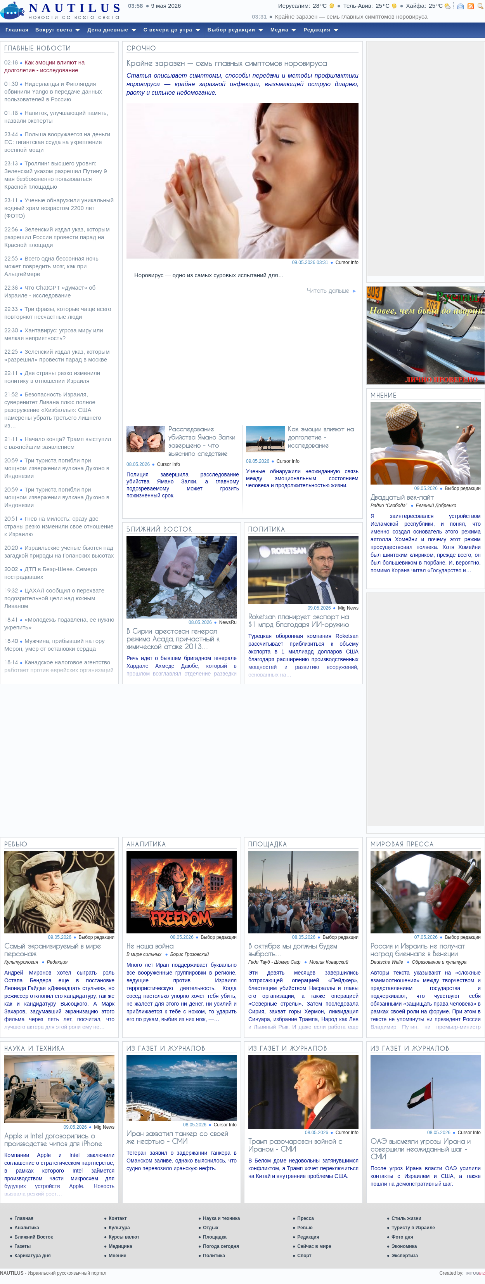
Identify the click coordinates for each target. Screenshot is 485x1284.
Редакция (308, 1237)
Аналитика (26, 1227)
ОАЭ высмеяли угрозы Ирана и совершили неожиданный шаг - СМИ (421, 1149)
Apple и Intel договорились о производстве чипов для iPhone (53, 1139)
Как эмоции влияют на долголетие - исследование (321, 437)
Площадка (215, 1237)
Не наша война (149, 946)
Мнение (117, 1255)
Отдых (210, 1227)
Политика (214, 1255)
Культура (119, 1227)
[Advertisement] (426, 158)
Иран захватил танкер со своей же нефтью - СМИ (177, 1137)
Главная (23, 1218)
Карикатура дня (32, 1255)
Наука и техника (221, 1218)
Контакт (117, 1218)
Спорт (304, 1255)
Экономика (404, 1246)
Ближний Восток (33, 1237)
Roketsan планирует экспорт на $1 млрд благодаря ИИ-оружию (298, 620)
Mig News (348, 608)
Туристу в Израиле (413, 1227)
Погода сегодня (221, 1246)
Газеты (22, 1246)
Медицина (120, 1246)
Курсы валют (124, 1237)
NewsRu (228, 622)
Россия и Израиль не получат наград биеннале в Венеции (418, 949)
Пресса (305, 1218)
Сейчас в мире (314, 1246)
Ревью (304, 1227)
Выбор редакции (463, 488)
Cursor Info (347, 262)
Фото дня (402, 1237)
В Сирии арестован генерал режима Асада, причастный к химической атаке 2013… (172, 638)
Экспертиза (404, 1255)
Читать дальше (328, 290)
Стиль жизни (406, 1218)
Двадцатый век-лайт (402, 497)
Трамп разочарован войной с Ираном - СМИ (295, 1145)
